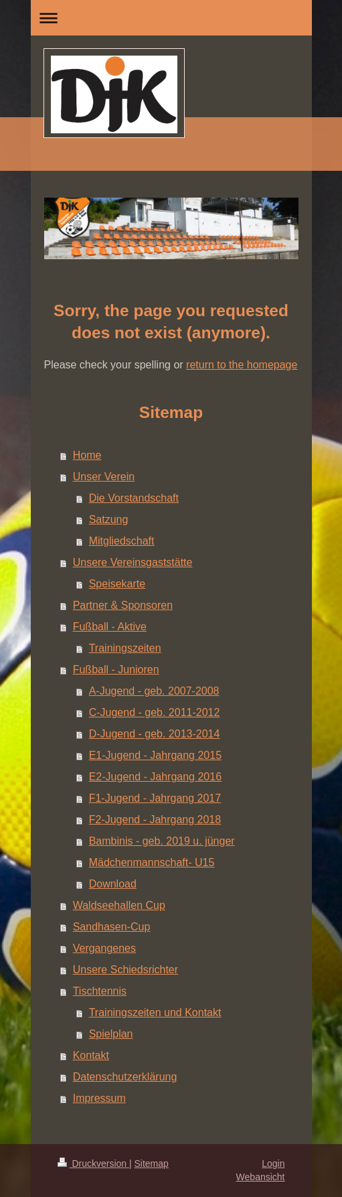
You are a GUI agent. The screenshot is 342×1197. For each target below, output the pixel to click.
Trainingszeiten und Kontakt (155, 1012)
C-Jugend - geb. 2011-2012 (154, 712)
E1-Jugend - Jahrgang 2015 (155, 755)
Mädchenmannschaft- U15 (152, 862)
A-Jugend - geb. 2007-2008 (154, 691)
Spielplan (111, 1034)
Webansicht (260, 1177)
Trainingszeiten (125, 648)
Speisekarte (117, 583)
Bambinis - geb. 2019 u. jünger (162, 841)
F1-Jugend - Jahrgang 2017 (155, 798)
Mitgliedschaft (122, 541)
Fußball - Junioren (116, 669)
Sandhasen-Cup (112, 926)
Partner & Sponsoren (123, 605)
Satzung (109, 519)
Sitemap (152, 1163)
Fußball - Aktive (110, 626)
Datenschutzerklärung (125, 1076)
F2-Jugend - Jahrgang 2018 (155, 819)
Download (113, 884)
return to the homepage (241, 364)
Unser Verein (104, 476)
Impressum (99, 1098)
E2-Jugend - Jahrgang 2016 (155, 776)
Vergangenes (104, 948)
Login (273, 1163)
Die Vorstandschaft (134, 498)
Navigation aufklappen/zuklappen (171, 17)
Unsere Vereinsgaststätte (133, 562)
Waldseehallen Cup (119, 905)
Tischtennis (99, 991)
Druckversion (93, 1163)
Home (87, 455)
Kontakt (91, 1055)
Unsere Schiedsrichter (125, 969)
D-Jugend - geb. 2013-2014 (154, 734)
